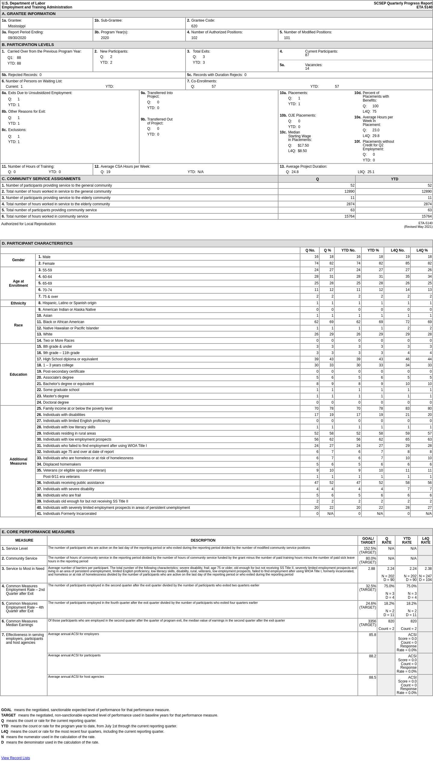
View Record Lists (15, 758)
